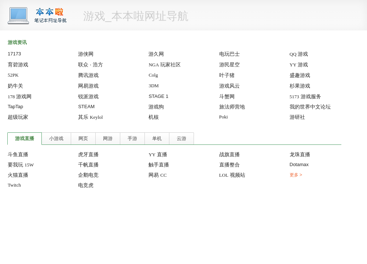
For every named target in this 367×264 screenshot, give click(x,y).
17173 (14, 53)
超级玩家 (18, 117)
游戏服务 (305, 96)
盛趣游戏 (300, 75)
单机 (157, 138)
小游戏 (56, 138)
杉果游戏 (300, 86)
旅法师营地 (232, 107)
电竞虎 (85, 185)
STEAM (86, 106)
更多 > (296, 174)
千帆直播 (88, 165)
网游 (108, 138)
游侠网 (85, 54)
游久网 (156, 54)
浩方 (98, 64)
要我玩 (21, 165)
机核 (153, 117)
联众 (83, 64)
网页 (83, 138)
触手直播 (158, 165)
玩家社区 (164, 64)
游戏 (299, 54)
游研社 (297, 117)
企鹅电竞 (88, 175)
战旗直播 (229, 154)
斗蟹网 (227, 96)
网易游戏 (88, 86)
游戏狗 (156, 107)
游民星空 (229, 64)
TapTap (15, 106)
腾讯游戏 (88, 75)
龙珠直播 (300, 154)
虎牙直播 (88, 154)
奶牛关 (15, 86)
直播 (157, 154)
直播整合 (229, 165)
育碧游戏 (18, 64)
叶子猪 (227, 75)
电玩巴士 (229, 54)
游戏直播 (24, 138)
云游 (181, 138)
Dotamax (299, 164)
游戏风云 (229, 86)
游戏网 (20, 96)
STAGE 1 (158, 96)
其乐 (90, 117)
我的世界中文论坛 (310, 107)
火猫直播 (18, 175)
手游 (132, 138)
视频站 (232, 175)
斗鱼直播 (18, 154)
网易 (157, 175)
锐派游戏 (88, 96)
